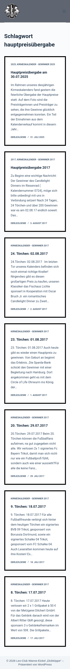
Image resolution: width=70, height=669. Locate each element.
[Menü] (64, 11)
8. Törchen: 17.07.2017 (28, 592)
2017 (13, 159)
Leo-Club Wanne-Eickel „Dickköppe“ (38, 660)
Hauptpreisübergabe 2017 (30, 167)
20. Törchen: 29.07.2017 (29, 425)
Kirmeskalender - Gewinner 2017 (36, 159)
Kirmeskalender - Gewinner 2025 (36, 64)
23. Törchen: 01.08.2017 (29, 339)
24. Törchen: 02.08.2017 (29, 254)
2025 (13, 64)
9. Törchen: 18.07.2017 (28, 506)
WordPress (45, 664)
